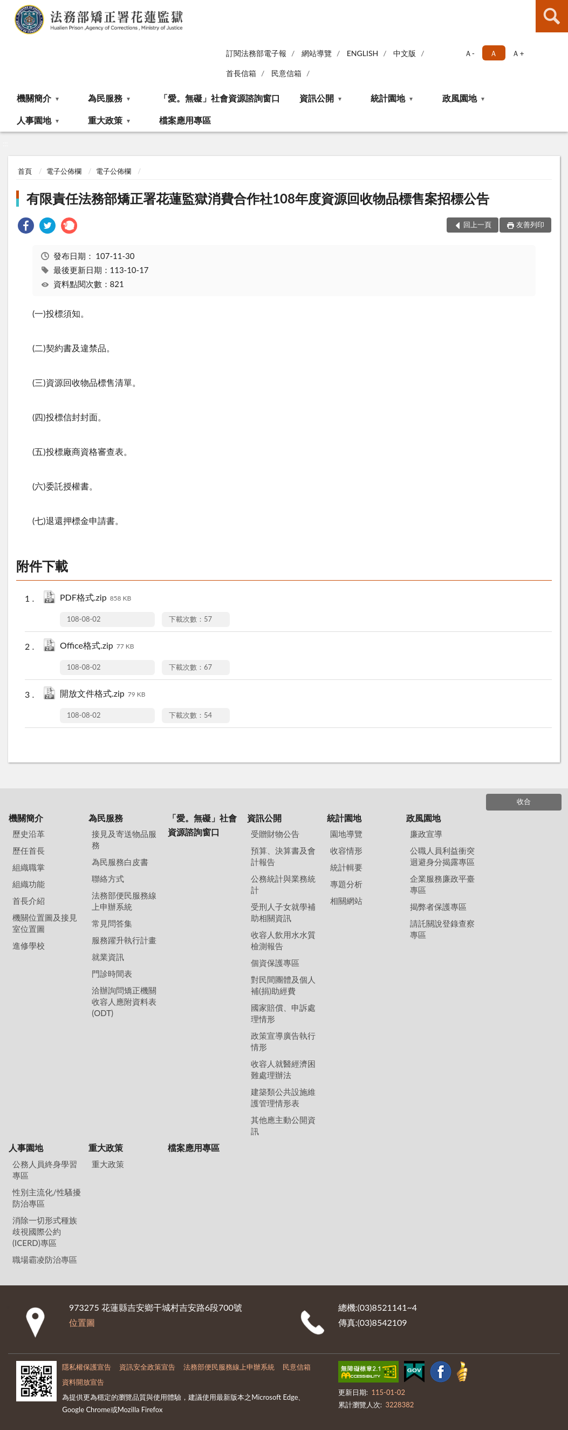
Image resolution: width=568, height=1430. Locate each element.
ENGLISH (363, 53)
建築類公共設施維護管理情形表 (283, 1097)
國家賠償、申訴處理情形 (283, 1013)
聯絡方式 (108, 878)
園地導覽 (346, 834)
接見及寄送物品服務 (124, 839)
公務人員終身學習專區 (44, 1169)
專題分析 (346, 884)
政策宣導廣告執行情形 (283, 1041)
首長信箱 (241, 73)
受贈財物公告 (275, 834)
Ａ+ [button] (518, 53)
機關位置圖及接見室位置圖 (44, 923)
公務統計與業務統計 (283, 884)
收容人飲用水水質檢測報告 (283, 940)
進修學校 (28, 945)
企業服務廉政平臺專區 (442, 884)
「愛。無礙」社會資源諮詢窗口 (219, 98)
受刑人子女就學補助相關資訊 (283, 912)
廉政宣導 (426, 834)
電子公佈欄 (63, 171)
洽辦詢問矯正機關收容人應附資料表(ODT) (124, 1001)
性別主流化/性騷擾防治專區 (46, 1197)
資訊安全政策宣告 (147, 1367)
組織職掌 (28, 867)
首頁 (25, 171)
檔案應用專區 (185, 120)
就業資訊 (108, 957)
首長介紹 (28, 900)
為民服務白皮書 (120, 862)
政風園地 (459, 98)
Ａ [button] (493, 53)
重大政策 (105, 120)
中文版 (404, 53)
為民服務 (105, 98)
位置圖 (82, 1322)
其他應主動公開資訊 (283, 1125)
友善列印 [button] (530, 224)
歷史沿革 (28, 834)
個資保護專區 (275, 963)
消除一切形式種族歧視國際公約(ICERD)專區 (44, 1231)
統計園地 (388, 98)
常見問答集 (112, 923)
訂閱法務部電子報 (256, 53)
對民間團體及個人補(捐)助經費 (283, 985)
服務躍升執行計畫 (124, 940)
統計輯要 (346, 867)
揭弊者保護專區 (438, 906)
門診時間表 (112, 973)
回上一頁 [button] (477, 224)
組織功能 (28, 884)
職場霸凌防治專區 (44, 1259)
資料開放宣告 (83, 1382)
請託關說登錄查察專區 (442, 928)
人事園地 (34, 120)
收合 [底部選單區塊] (524, 801)
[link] (26, 226)
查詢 (552, 16)
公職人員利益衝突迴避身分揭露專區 (442, 856)
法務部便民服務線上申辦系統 (124, 900)
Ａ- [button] (469, 53)
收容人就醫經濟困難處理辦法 (283, 1069)
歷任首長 (28, 850)
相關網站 (346, 900)
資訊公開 (316, 98)
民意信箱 (286, 73)
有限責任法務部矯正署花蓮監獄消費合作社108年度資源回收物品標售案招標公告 (257, 198)
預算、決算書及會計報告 (283, 856)
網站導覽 (317, 53)
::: (8, 8)
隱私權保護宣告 (86, 1367)
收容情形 (346, 850)
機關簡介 (34, 98)
